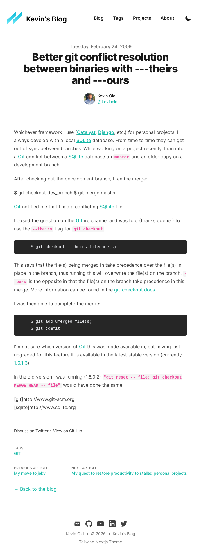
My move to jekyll (30, 473)
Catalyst (86, 132)
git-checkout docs (134, 290)
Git (21, 156)
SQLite (83, 140)
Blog (99, 18)
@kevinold (108, 101)
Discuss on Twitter (31, 430)
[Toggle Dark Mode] (188, 18)
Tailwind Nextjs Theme (100, 541)
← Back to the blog (35, 489)
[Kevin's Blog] (37, 18)
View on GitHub (67, 430)
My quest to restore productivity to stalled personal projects (129, 473)
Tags (118, 18)
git (17, 453)
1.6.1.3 (21, 363)
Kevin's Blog (124, 533)
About (167, 18)
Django (106, 132)
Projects (142, 18)
